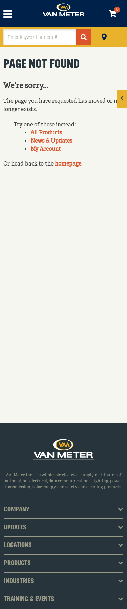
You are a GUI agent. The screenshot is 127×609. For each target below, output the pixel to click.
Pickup (104, 36)
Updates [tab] (15, 527)
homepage (68, 164)
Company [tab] (16, 509)
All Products (46, 133)
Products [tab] (17, 563)
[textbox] (39, 37)
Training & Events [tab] (29, 599)
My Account (45, 149)
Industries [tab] (19, 581)
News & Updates (51, 141)
